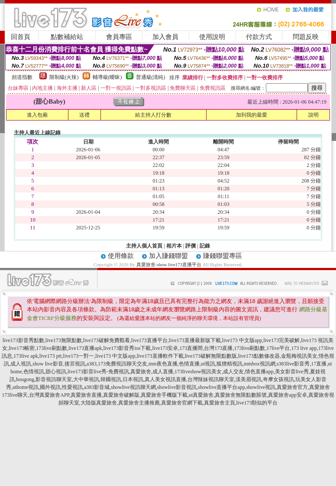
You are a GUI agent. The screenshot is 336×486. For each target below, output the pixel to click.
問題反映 (306, 36)
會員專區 (119, 36)
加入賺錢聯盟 (168, 255)
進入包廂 (37, 115)
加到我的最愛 (251, 115)
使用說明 (212, 36)
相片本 (174, 246)
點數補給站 (67, 36)
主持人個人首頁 (144, 246)
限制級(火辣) (64, 77)
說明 (313, 115)
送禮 (84, 115)
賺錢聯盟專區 (222, 255)
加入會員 (165, 36)
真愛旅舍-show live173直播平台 (169, 264)
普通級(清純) (150, 77)
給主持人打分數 (153, 115)
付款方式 (259, 36)
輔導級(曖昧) (107, 77)
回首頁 (20, 36)
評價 (190, 246)
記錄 (205, 246)
